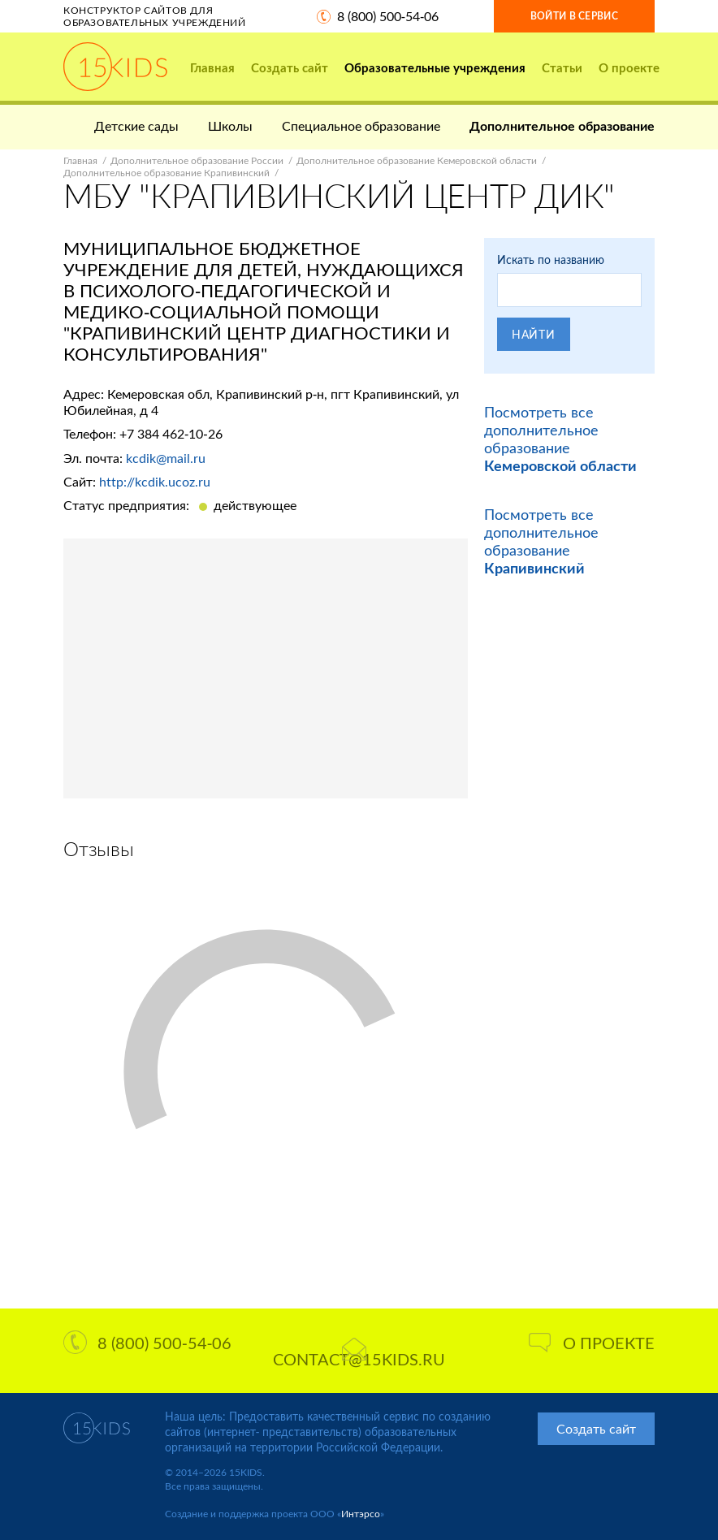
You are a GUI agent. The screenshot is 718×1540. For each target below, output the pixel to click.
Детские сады (136, 125)
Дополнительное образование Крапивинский (166, 173)
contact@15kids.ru (359, 1353)
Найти (534, 334)
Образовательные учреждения (435, 67)
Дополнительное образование (562, 125)
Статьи (562, 67)
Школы (230, 125)
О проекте (629, 67)
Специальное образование (361, 125)
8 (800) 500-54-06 (388, 16)
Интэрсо (360, 1514)
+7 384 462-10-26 (171, 433)
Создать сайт (289, 67)
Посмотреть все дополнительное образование (560, 438)
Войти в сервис (574, 16)
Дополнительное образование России (196, 160)
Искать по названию (550, 259)
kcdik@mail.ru (165, 457)
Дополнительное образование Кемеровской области (416, 160)
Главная (212, 67)
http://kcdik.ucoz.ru (154, 481)
